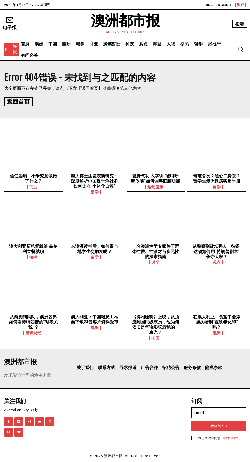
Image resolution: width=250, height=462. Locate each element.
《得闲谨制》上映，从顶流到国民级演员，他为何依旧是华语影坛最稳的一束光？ (155, 323)
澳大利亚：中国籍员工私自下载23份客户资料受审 (94, 318)
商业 (33, 186)
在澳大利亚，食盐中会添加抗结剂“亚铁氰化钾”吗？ (216, 321)
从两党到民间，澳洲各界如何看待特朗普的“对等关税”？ (33, 321)
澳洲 (33, 256)
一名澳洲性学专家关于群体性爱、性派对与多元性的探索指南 (155, 250)
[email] (218, 411)
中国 (155, 337)
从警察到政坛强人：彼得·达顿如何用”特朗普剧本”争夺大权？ (217, 250)
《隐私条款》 (230, 437)
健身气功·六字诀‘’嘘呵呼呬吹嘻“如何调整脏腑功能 (155, 177)
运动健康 (155, 186)
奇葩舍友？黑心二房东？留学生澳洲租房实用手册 (216, 177)
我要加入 (219, 425)
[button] (240, 49)
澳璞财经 (33, 332)
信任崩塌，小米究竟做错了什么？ (33, 177)
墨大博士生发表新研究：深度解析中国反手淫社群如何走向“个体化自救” (94, 180)
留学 (95, 191)
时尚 (155, 262)
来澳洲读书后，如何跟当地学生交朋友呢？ (94, 248)
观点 (217, 262)
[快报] (11, 49)
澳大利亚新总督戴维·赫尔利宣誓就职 (33, 248)
